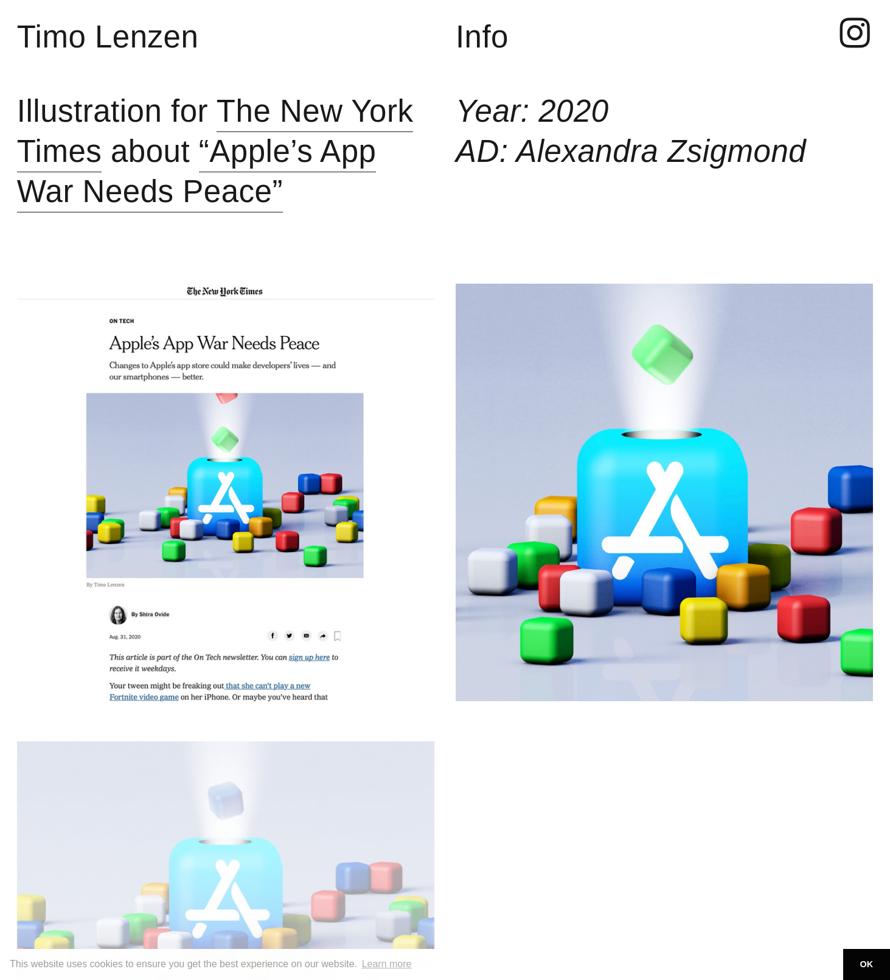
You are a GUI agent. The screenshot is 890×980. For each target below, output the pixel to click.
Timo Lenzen (108, 36)
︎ (855, 34)
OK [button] (867, 964)
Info (482, 36)
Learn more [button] (387, 964)
